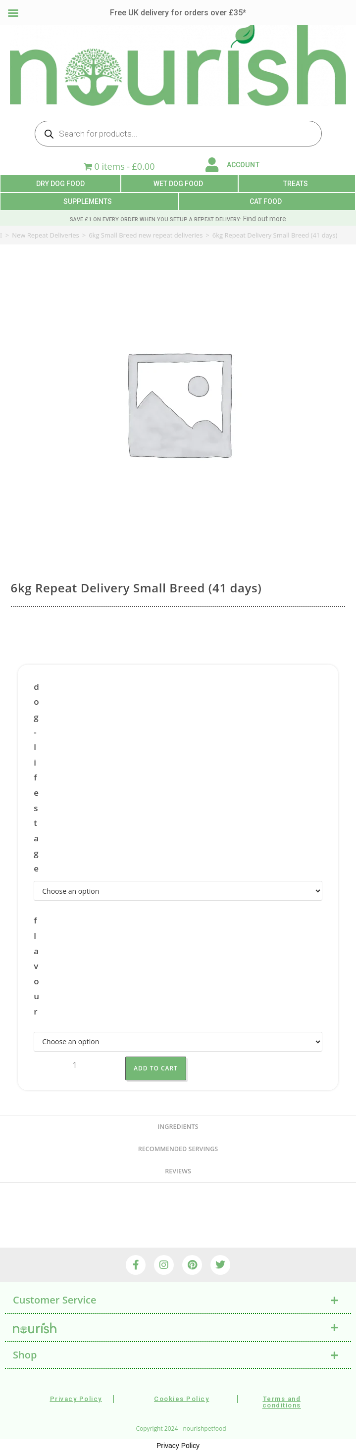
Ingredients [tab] (178, 1126)
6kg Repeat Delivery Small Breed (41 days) (275, 235)
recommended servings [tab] (178, 1149)
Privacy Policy (178, 1446)
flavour (36, 966)
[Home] (1, 235)
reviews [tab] (178, 1171)
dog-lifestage (36, 777)
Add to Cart (156, 1068)
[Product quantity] (75, 1065)
